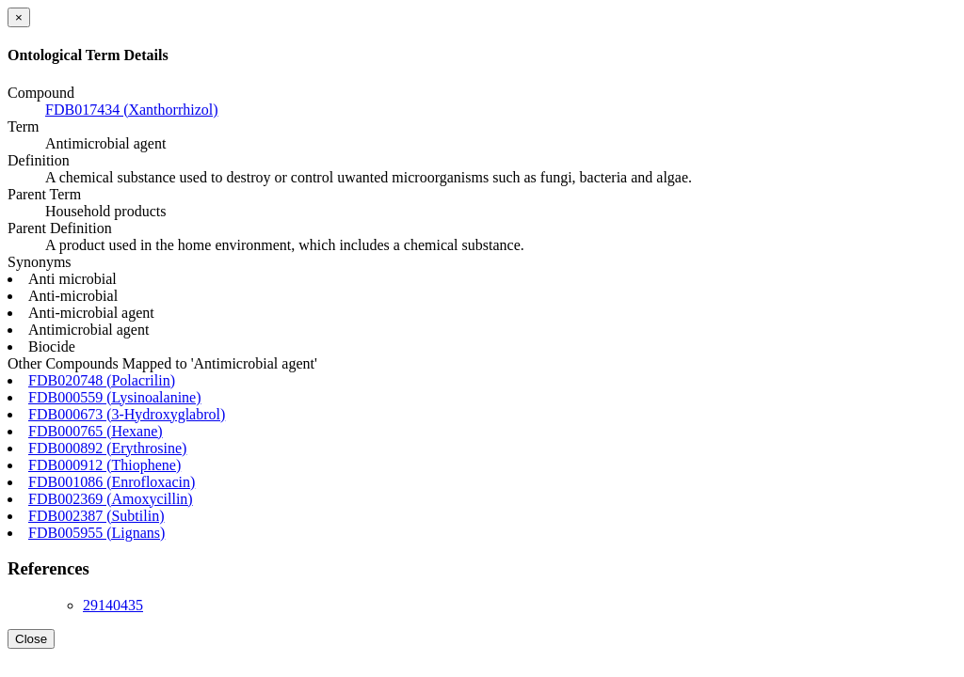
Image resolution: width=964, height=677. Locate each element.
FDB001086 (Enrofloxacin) (111, 482)
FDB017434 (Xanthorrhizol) (131, 110)
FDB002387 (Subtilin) (96, 516)
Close (31, 639)
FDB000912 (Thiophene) (104, 465)
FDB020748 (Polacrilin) (101, 380)
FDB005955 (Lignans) (96, 533)
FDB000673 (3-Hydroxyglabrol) (126, 414)
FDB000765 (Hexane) (95, 431)
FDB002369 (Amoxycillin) (110, 499)
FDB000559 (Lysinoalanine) (114, 397)
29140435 (113, 605)
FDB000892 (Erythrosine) (107, 448)
